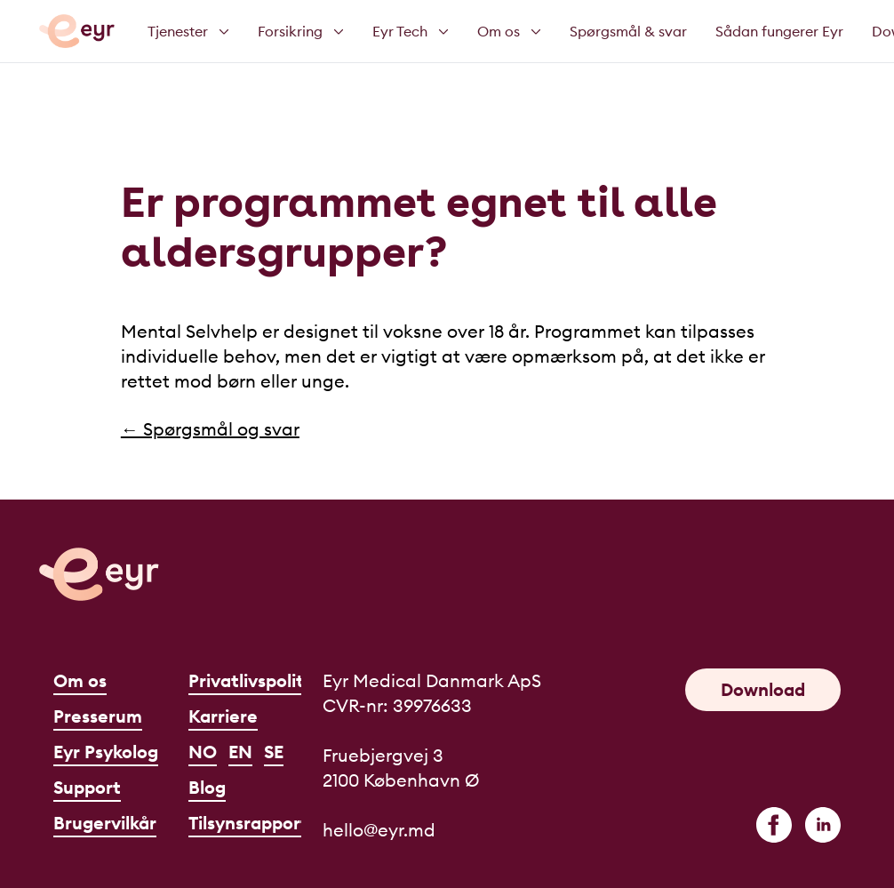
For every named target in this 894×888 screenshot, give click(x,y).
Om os (80, 680)
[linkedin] (823, 825)
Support (87, 787)
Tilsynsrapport (248, 823)
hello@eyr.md (379, 830)
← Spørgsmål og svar (210, 429)
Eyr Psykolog (105, 751)
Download (763, 689)
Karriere (223, 716)
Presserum (97, 716)
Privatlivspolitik (253, 680)
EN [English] (240, 751)
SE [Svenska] (273, 751)
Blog (207, 787)
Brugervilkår (104, 823)
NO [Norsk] (202, 751)
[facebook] (774, 825)
